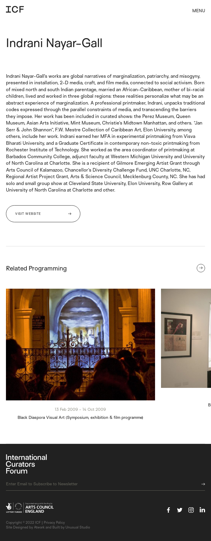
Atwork (39, 527)
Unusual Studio (77, 527)
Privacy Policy (54, 522)
